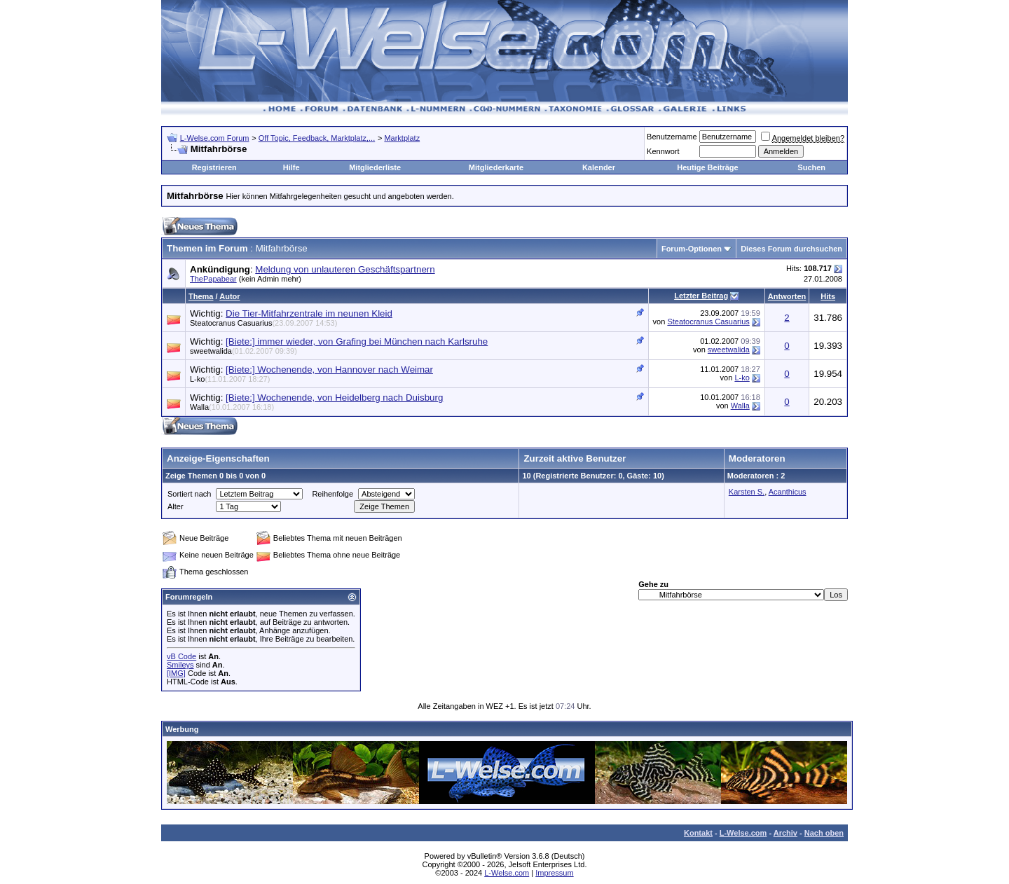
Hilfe (291, 167)
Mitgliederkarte (496, 167)
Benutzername (672, 136)
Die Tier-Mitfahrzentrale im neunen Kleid (309, 313)
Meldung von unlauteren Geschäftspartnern (344, 269)
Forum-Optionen (691, 248)
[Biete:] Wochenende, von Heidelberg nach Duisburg (334, 397)
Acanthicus (787, 492)
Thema (200, 296)
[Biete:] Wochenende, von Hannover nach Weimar (329, 369)
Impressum (554, 873)
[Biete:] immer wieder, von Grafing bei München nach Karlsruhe (357, 341)
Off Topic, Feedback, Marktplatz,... (317, 138)
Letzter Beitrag (701, 295)
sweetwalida (243, 351)
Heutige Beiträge (707, 167)
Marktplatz (402, 138)
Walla (232, 407)
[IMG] (176, 673)
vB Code (181, 656)
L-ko (230, 379)
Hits (828, 296)
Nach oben (824, 833)
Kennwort (663, 151)
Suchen (811, 167)
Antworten (787, 296)
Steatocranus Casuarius (263, 323)
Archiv (785, 833)
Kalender (598, 167)
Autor (229, 296)
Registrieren (214, 167)
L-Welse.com (743, 833)
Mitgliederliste (375, 167)
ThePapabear (213, 279)
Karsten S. (746, 492)
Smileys (180, 665)
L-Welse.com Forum (214, 138)
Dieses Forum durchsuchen (791, 248)
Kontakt (698, 833)
